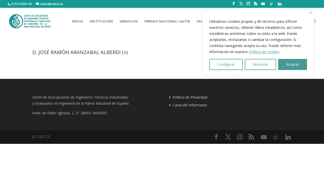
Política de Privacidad (190, 97)
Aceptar (292, 64)
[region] (258, 42)
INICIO (77, 21)
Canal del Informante (190, 105)
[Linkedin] (279, 4)
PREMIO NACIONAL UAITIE (167, 21)
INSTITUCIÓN (101, 21)
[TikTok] (271, 4)
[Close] (310, 12)
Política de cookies (264, 51)
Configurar (226, 64)
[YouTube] (263, 4)
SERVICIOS (128, 21)
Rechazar (260, 64)
